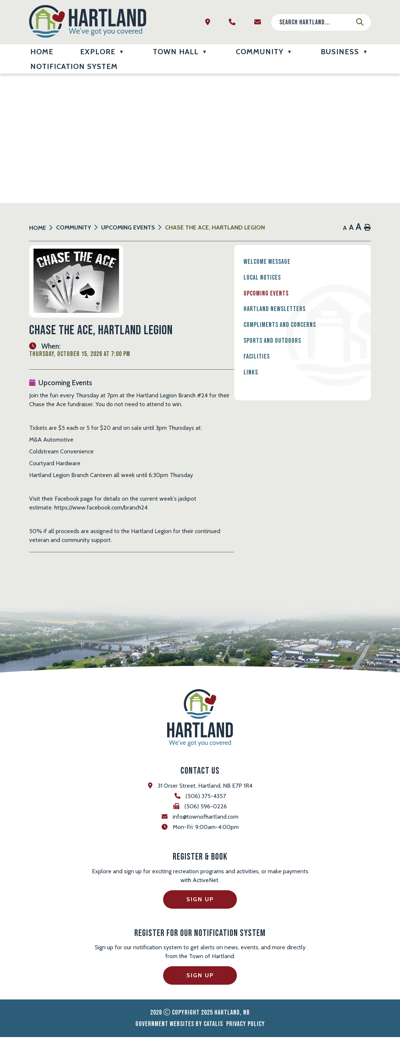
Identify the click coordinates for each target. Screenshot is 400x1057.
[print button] (367, 228)
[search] (315, 22)
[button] (359, 22)
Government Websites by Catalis (179, 1044)
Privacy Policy (245, 1044)
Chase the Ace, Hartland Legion (215, 227)
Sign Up (200, 919)
